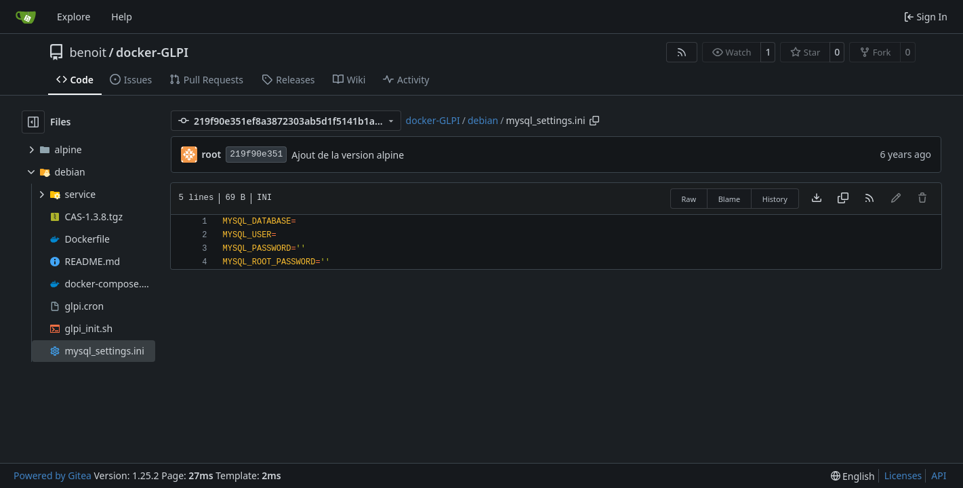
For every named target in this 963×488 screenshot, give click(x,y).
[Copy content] (843, 198)
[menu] (853, 476)
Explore (73, 16)
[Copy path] (594, 120)
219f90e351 (256, 154)
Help (121, 16)
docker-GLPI (152, 52)
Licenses (903, 475)
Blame (729, 199)
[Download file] (816, 198)
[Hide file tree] (33, 122)
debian (483, 120)
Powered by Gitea (52, 475)
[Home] (26, 17)
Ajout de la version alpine (347, 154)
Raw (689, 199)
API (938, 475)
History (774, 199)
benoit (88, 52)
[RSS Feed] (681, 52)
